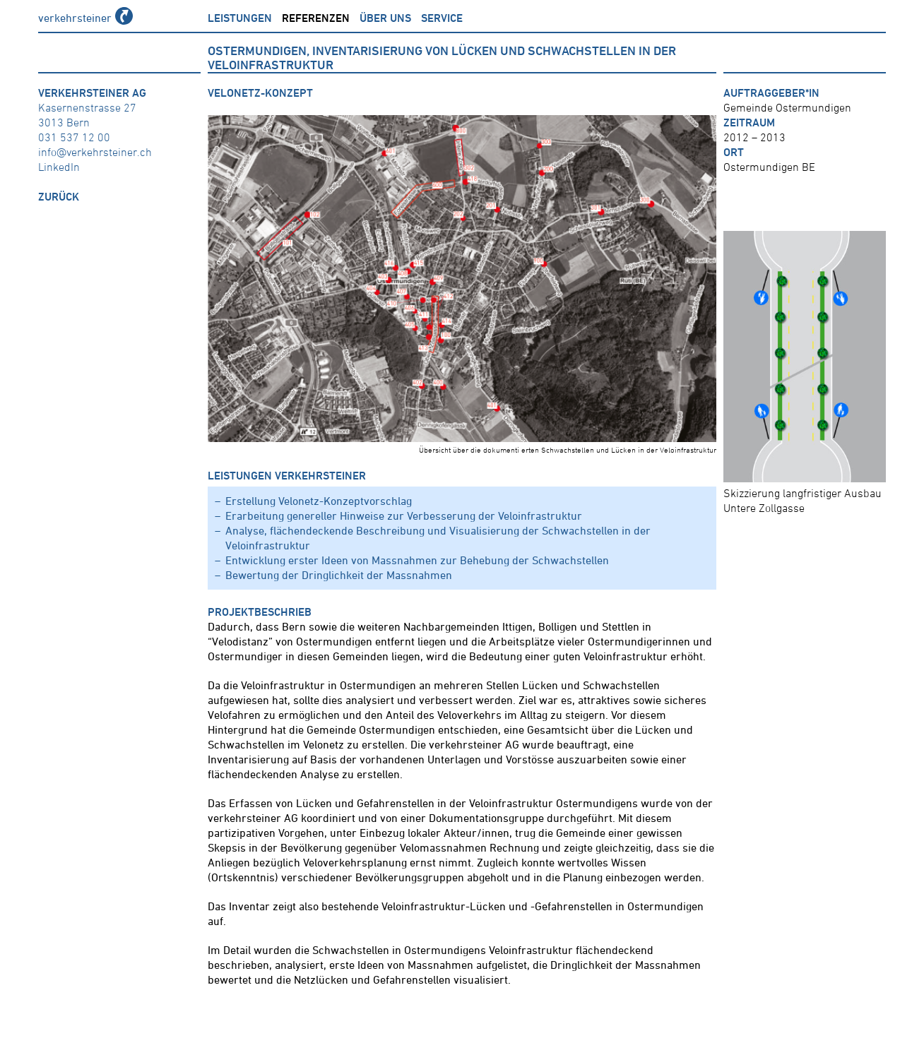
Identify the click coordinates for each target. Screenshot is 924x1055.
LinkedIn (59, 166)
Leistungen (240, 17)
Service (442, 17)
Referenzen (316, 17)
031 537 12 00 (74, 137)
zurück (58, 196)
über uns (385, 17)
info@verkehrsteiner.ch (95, 151)
